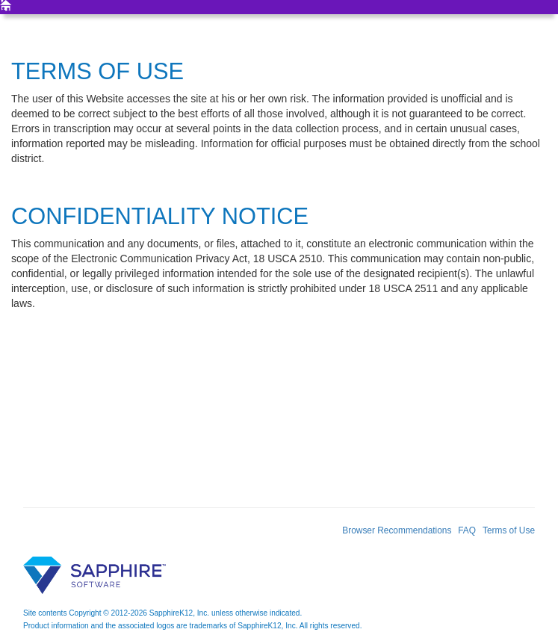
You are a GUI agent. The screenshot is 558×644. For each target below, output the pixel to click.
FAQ (467, 530)
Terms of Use (509, 530)
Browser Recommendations (396, 530)
